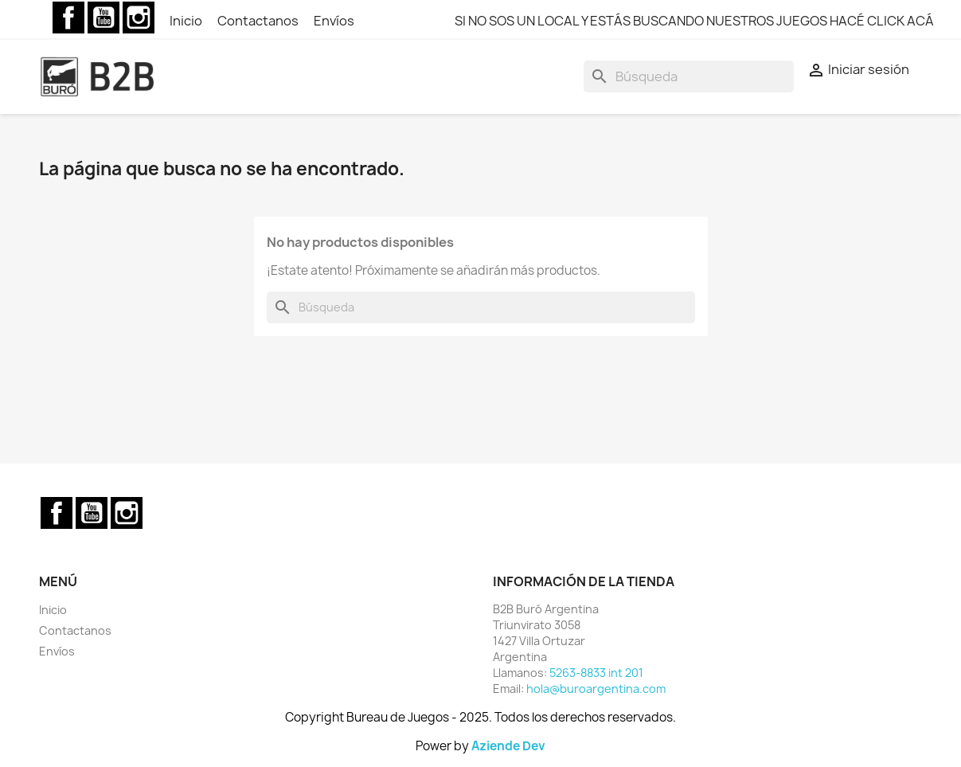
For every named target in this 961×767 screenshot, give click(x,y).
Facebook (68, 17)
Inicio (187, 20)
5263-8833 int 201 (596, 672)
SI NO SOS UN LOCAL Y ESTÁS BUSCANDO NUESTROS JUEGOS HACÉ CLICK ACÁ (694, 20)
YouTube (103, 17)
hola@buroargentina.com (596, 688)
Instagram (138, 17)
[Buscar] (689, 76)
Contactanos (259, 20)
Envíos (334, 20)
